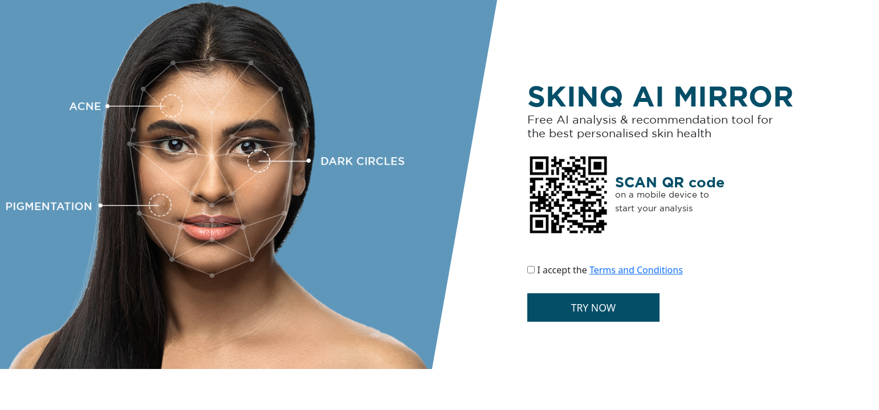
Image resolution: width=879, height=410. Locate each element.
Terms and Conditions (636, 270)
